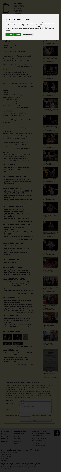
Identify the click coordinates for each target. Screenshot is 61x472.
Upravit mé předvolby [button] (27, 34)
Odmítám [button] (17, 34)
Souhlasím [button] (9, 34)
